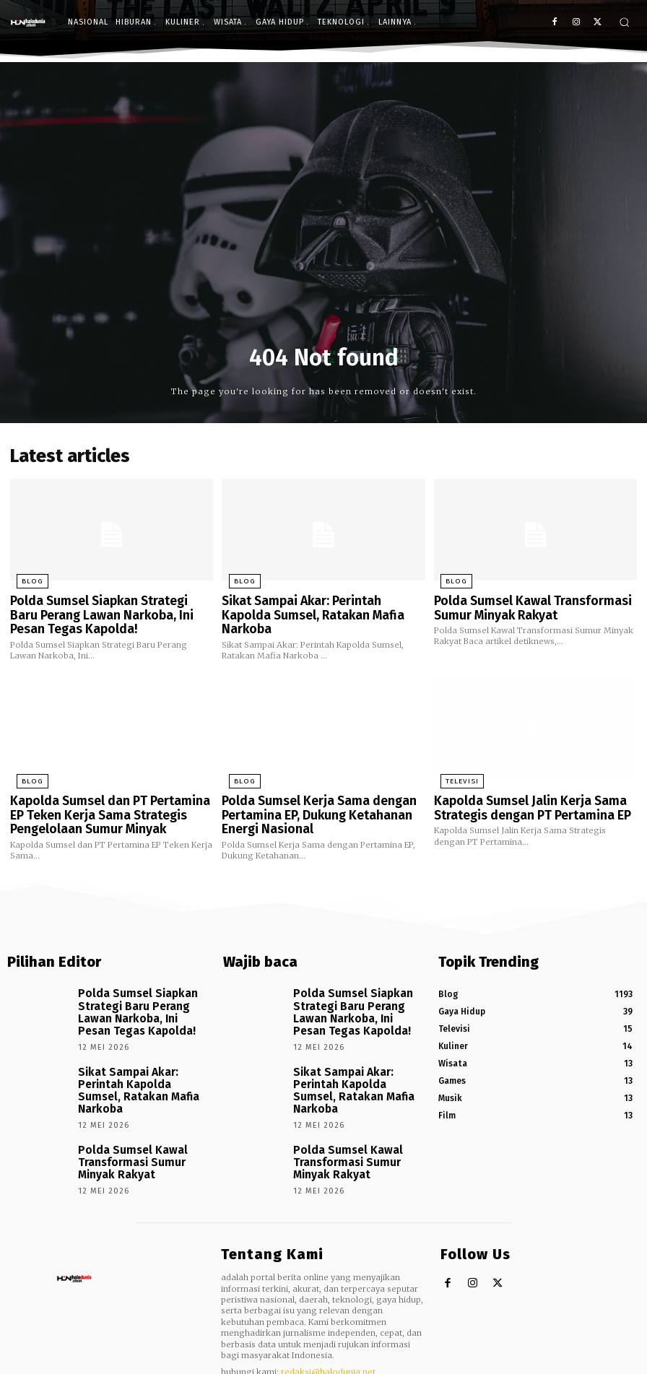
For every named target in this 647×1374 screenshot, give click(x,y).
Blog (23, 579)
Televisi (454, 772)
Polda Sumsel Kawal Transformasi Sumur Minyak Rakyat (521, 603)
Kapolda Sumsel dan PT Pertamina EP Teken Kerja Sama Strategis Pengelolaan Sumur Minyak (106, 802)
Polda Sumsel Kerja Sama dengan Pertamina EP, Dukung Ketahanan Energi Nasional (308, 802)
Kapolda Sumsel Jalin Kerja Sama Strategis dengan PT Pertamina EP (522, 796)
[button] (624, 22)
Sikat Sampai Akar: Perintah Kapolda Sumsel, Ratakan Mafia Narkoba (317, 603)
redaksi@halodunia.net (328, 1318)
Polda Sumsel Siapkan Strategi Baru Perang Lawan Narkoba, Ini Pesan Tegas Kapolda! (104, 609)
